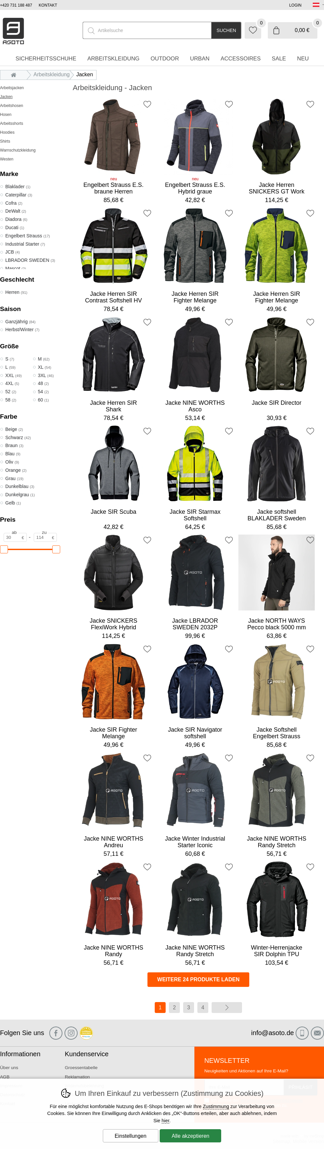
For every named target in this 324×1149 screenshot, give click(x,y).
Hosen (6, 114)
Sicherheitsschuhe (46, 58)
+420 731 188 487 (16, 5)
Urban (200, 58)
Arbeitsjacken (12, 88)
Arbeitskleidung (51, 74)
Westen (6, 159)
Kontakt (48, 5)
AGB (5, 1076)
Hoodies (7, 132)
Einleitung (15, 74)
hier (165, 1120)
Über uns (9, 1067)
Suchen (226, 30)
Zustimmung (216, 1106)
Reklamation (77, 1076)
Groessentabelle (81, 1067)
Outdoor (164, 58)
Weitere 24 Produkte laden (198, 979)
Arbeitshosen (11, 105)
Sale (279, 58)
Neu (303, 58)
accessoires (241, 58)
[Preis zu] (45, 537)
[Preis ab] (15, 537)
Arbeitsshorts (11, 123)
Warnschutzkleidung (18, 150)
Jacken (6, 96)
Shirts (5, 141)
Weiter (227, 1007)
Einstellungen (130, 1136)
